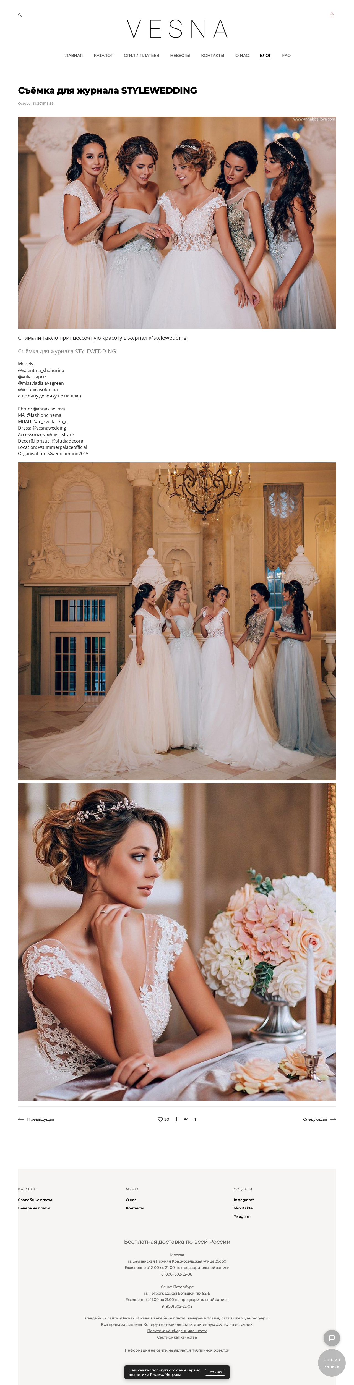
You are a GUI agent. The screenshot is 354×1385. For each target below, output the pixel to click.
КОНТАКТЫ (212, 67)
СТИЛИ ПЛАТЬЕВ (141, 67)
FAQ (286, 67)
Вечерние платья (34, 1208)
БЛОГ (265, 67)
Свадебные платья (35, 1200)
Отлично (215, 1372)
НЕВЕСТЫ (180, 67)
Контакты (135, 1208)
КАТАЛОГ (103, 67)
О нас (131, 1200)
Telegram (242, 1216)
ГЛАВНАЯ (73, 67)
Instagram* (244, 1200)
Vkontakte (243, 1208)
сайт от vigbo (29, 1372)
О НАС (242, 67)
